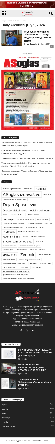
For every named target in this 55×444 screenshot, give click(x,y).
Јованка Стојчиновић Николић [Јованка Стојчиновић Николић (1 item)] (29, 260)
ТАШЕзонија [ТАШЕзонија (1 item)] (36, 267)
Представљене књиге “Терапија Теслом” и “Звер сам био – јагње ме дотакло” (27, 172)
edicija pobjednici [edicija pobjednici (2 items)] (40, 210)
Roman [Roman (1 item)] (25, 236)
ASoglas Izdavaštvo (7, 21)
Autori (3, 413)
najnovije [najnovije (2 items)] (8, 219)
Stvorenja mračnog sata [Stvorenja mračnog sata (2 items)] (17, 241)
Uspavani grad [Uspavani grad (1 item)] (8, 249)
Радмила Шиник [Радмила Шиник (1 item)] (45, 263)
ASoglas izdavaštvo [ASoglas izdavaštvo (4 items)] (21, 194)
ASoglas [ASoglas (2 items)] (41, 188)
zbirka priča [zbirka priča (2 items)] (10, 254)
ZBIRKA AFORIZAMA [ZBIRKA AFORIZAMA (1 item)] (37, 249)
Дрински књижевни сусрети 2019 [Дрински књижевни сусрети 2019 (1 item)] (15, 263)
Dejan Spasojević (31, 44)
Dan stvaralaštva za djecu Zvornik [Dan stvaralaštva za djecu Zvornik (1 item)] (14, 200)
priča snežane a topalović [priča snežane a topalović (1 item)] (35, 227)
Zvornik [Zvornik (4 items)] (27, 254)
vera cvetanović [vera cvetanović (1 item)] (21, 249)
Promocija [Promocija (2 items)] (9, 231)
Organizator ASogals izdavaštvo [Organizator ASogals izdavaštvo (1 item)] (14, 223)
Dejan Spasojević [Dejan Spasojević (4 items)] (19, 204)
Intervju (4, 422)
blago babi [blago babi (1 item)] (47, 194)
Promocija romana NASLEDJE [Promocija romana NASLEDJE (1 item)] (29, 231)
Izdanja (28, 41)
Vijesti (3, 404)
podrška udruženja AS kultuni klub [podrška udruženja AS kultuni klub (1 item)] (40, 223)
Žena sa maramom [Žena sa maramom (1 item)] (44, 255)
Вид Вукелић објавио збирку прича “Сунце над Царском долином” (38, 34)
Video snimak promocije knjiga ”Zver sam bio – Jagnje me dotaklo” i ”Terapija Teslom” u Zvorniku (25, 164)
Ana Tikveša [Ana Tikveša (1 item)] (28, 189)
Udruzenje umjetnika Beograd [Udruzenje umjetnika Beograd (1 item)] (29, 246)
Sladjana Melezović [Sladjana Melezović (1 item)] (38, 236)
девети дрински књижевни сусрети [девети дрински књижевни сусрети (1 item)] (15, 275)
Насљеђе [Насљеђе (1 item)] (33, 263)
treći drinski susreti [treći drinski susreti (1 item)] (9, 246)
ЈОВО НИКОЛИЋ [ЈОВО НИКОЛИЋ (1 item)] (9, 260)
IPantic (45, 441)
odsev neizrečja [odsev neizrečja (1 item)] (42, 219)
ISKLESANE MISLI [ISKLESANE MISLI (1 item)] (17, 215)
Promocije (5, 418)
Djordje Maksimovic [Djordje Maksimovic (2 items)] (15, 210)
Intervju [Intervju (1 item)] (5, 215)
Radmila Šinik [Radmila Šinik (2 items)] (11, 236)
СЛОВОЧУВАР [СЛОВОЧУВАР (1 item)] (23, 267)
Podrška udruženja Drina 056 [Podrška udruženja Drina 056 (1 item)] (13, 227)
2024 (18, 21)
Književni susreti (8, 426)
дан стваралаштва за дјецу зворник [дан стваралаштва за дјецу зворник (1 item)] (16, 271)
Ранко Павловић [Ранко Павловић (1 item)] (9, 267)
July (24, 21)
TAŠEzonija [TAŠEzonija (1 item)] (39, 241)
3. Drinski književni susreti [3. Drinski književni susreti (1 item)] (12, 189)
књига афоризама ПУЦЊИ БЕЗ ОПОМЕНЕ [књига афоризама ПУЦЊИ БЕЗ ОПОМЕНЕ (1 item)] (18, 278)
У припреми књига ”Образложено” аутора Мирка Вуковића (27, 158)
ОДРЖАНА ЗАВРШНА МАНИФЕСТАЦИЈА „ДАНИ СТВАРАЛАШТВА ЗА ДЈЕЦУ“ (23, 152)
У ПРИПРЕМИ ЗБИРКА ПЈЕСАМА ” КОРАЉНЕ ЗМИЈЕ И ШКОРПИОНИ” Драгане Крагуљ (26, 144)
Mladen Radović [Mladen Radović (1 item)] (33, 215)
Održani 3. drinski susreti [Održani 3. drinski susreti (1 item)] (25, 219)
